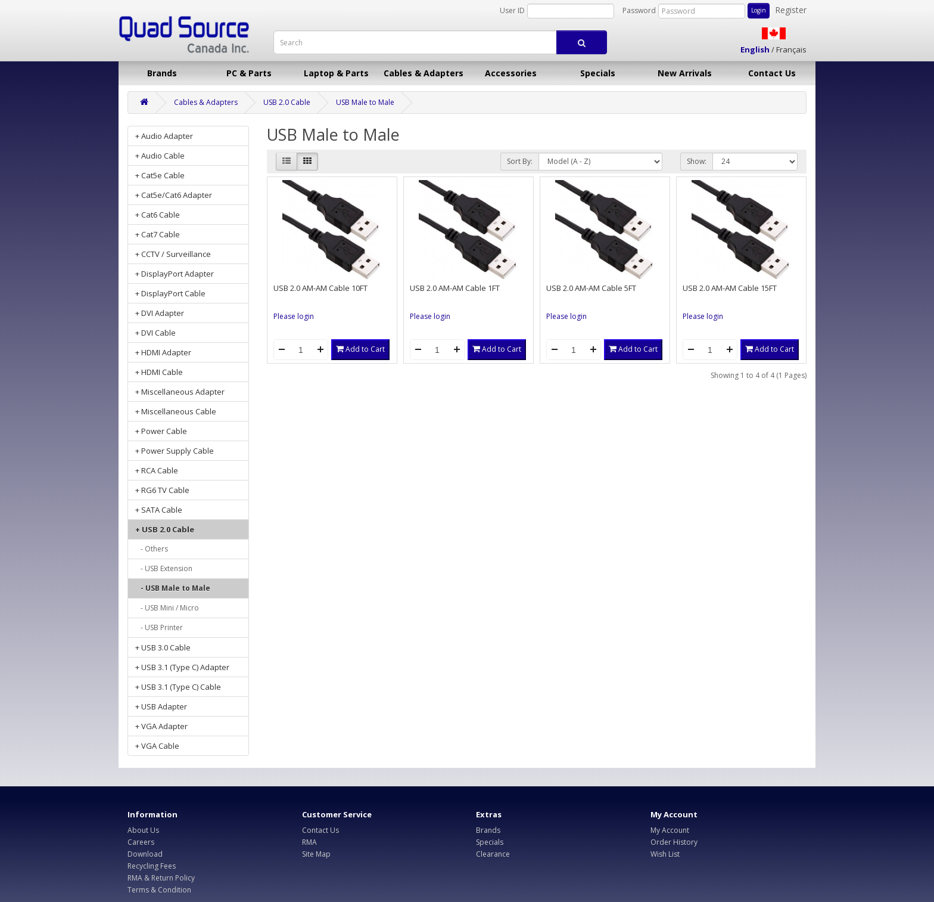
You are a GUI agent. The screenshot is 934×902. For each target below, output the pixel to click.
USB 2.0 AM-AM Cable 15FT (730, 288)
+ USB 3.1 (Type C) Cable (178, 686)
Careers (140, 842)
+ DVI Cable (155, 332)
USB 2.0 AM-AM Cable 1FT (455, 288)
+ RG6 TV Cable (162, 490)
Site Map (316, 854)
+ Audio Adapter (164, 136)
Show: (696, 161)
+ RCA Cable (156, 470)
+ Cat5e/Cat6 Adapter (173, 195)
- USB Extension (163, 568)
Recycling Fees (151, 866)
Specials (597, 73)
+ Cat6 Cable (157, 214)
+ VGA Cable (157, 745)
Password (639, 10)
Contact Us (772, 73)
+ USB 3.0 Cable (163, 647)
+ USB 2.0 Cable (164, 529)
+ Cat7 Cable (157, 234)
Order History (674, 842)
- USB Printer (159, 627)
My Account (669, 830)
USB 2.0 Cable (286, 102)
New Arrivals (685, 73)
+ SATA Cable (158, 509)
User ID (512, 10)
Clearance (493, 854)
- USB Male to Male (172, 588)
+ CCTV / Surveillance (173, 254)
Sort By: (520, 161)
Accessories (511, 73)
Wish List (665, 854)
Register (791, 10)
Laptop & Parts (336, 73)
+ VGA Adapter (161, 726)
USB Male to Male (365, 102)
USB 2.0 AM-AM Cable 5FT (591, 288)
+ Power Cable (161, 431)
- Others (151, 549)
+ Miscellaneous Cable (175, 411)
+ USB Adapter (161, 706)
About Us (143, 830)
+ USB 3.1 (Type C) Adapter (182, 667)
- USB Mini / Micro (167, 608)
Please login (293, 316)
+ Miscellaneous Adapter (180, 391)
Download (145, 854)
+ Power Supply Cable (174, 450)
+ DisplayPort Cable (170, 293)
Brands (162, 73)
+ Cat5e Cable (160, 175)
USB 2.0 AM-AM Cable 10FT (320, 288)
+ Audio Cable (160, 155)
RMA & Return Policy (161, 878)
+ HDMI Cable (159, 372)
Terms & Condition (159, 890)
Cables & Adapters (423, 73)
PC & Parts (249, 73)
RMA (309, 842)
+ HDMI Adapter (163, 352)
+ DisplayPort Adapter (174, 273)
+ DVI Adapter (159, 313)
